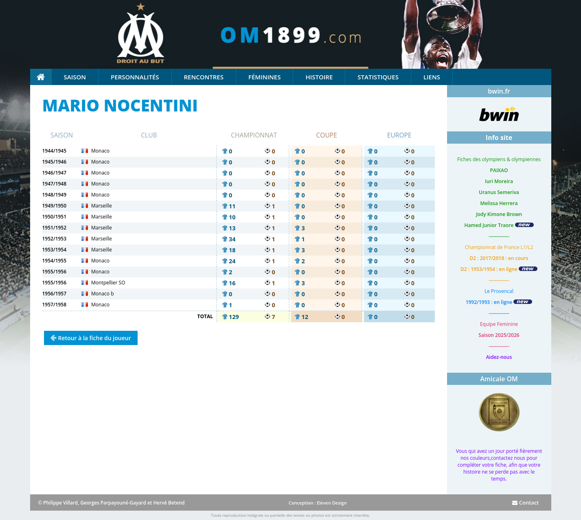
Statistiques (378, 77)
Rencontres (204, 77)
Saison (75, 77)
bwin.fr (499, 91)
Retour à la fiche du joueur (94, 338)
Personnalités (135, 77)
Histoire (319, 77)
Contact (525, 502)
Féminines (264, 77)
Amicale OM (499, 378)
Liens (431, 77)
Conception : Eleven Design (318, 503)
